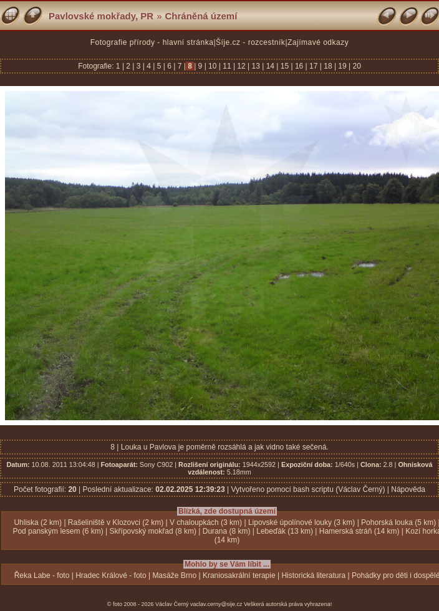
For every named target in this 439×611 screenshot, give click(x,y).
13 (255, 66)
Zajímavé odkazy (318, 42)
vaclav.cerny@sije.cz (216, 604)
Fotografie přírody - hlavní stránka (152, 42)
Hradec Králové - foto (110, 575)
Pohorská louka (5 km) (398, 522)
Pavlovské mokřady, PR (101, 16)
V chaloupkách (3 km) (206, 522)
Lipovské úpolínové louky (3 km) (301, 522)
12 (241, 66)
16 (299, 66)
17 (313, 66)
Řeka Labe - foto (42, 575)
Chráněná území (201, 16)
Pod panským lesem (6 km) (57, 531)
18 (328, 66)
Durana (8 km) (227, 531)
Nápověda (408, 489)
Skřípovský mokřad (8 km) (153, 531)
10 (212, 66)
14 (270, 66)
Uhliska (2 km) (38, 522)
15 (284, 66)
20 (355, 66)
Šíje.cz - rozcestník (250, 42)
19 (342, 66)
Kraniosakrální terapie (239, 575)
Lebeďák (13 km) (284, 531)
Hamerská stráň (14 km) (359, 531)
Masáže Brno (174, 575)
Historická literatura (313, 575)
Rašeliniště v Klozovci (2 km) (115, 522)
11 (227, 66)
